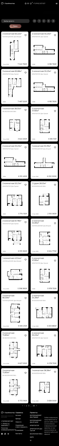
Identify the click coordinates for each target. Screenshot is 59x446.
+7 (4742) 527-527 (39, 3)
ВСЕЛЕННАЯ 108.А (36, 434)
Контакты (19, 433)
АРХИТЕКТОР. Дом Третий (40, 36)
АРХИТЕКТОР (34, 425)
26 (34, 406)
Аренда (18, 419)
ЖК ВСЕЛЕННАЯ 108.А (9, 111)
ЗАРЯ (31, 437)
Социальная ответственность (21, 426)
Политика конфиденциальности (8, 429)
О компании (19, 430)
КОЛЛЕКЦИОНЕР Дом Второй (35, 421)
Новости (18, 422)
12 (30, 440)
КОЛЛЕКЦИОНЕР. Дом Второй (11, 36)
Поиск (15, 26)
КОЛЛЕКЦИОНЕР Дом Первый (35, 416)
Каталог (18, 415)
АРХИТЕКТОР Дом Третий (36, 429)
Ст (35, 21)
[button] (56, 3)
